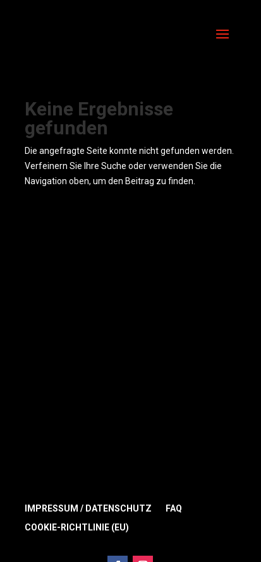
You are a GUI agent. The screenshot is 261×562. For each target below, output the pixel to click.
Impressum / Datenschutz (88, 508)
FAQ (174, 508)
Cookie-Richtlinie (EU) (77, 527)
